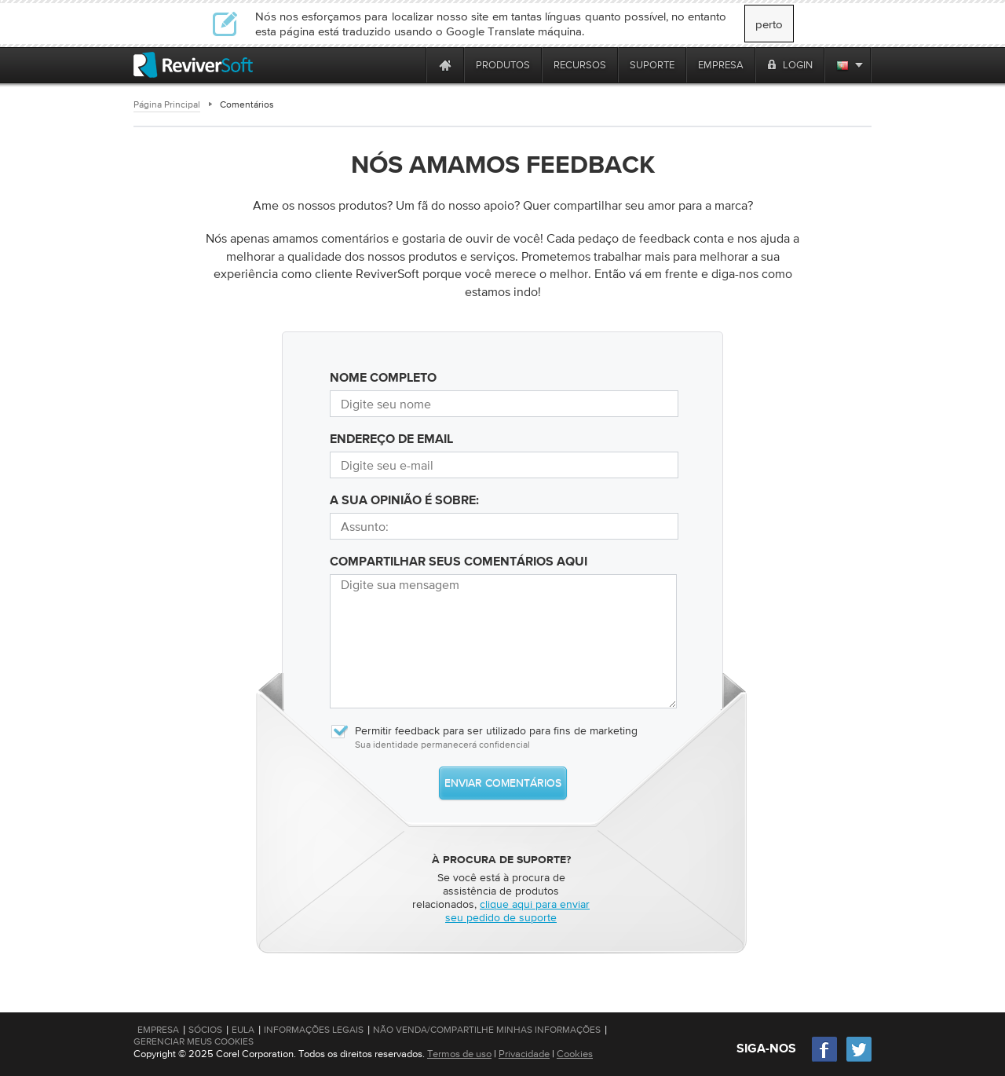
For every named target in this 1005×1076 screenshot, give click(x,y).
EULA (243, 1029)
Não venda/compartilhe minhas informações (487, 1029)
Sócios (205, 1029)
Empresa (158, 1029)
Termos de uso (459, 1054)
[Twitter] (859, 1059)
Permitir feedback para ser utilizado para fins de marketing (484, 730)
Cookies (575, 1054)
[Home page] (445, 64)
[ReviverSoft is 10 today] (410, 64)
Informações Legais (314, 1029)
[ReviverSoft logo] (193, 65)
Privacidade (524, 1054)
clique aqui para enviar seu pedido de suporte (517, 911)
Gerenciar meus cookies (193, 1041)
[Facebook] (825, 1059)
